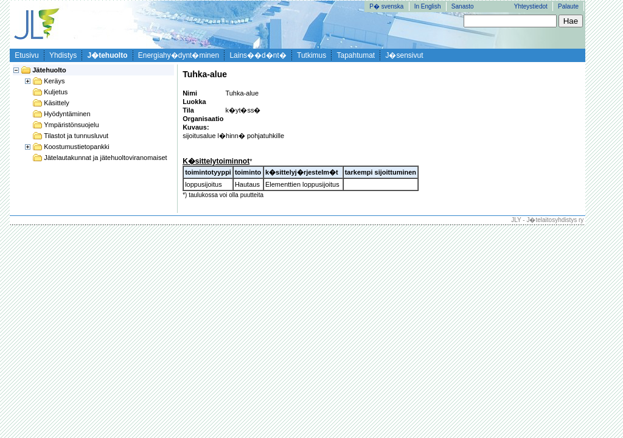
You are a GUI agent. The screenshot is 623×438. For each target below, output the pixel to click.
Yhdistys (63, 55)
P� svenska (386, 6)
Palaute (568, 6)
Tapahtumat (356, 55)
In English (427, 6)
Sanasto (462, 6)
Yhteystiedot (531, 6)
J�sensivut (404, 55)
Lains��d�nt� (257, 55)
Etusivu (26, 55)
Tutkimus (311, 55)
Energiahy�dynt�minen (178, 55)
